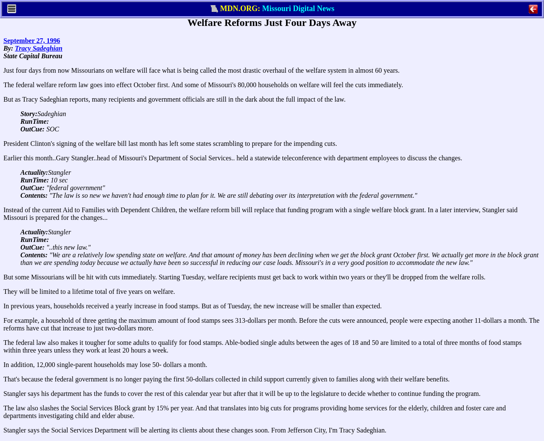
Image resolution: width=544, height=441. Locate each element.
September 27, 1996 (31, 40)
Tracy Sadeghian (38, 48)
